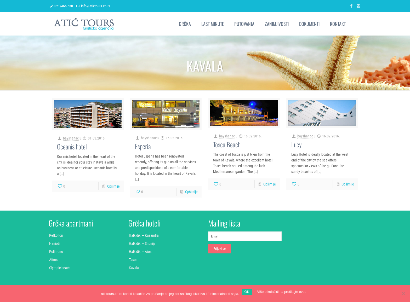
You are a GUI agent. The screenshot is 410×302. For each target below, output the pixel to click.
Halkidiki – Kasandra (144, 235)
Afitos (53, 260)
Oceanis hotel (72, 146)
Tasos (133, 260)
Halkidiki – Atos (140, 251)
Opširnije (113, 186)
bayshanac (71, 138)
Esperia (143, 146)
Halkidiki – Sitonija (142, 243)
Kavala (134, 268)
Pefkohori (56, 235)
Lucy (296, 144)
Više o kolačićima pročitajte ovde (281, 292)
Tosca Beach (227, 144)
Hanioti (54, 243)
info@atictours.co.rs (95, 6)
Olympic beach (59, 268)
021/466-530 (63, 6)
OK (246, 292)
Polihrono (56, 251)
